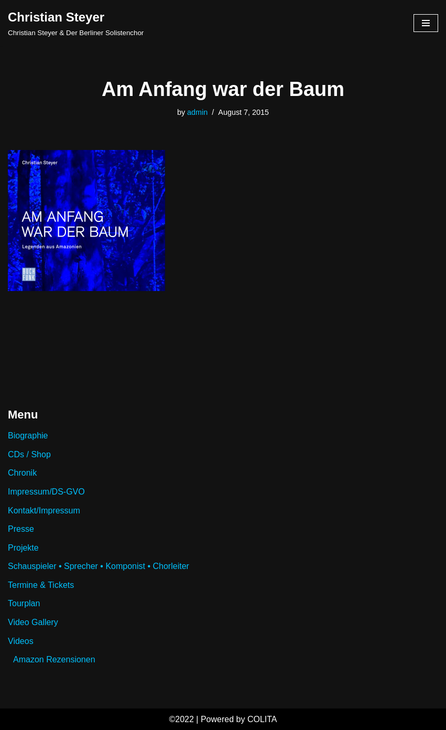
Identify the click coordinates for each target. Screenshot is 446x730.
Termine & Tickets (41, 585)
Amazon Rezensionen (54, 659)
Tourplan (24, 603)
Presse (21, 528)
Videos (21, 641)
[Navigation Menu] (426, 23)
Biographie (28, 435)
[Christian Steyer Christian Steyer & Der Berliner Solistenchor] (76, 23)
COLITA (262, 719)
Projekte (23, 547)
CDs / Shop (29, 454)
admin (197, 112)
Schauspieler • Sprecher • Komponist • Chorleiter (98, 566)
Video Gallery (33, 622)
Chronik (22, 472)
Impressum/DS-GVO (46, 491)
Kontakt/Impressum (44, 510)
